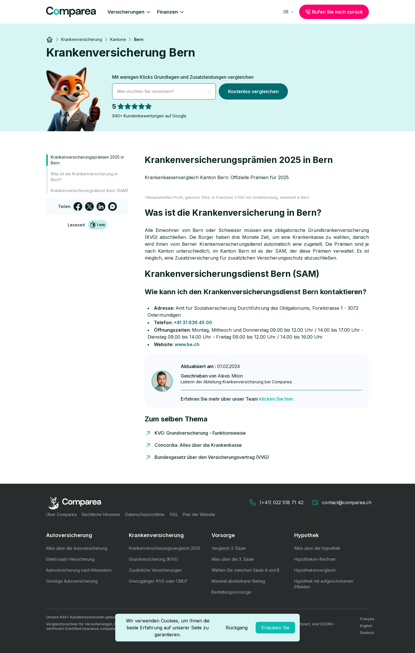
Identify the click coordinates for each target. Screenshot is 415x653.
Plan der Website (199, 514)
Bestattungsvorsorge (231, 592)
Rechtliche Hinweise (101, 514)
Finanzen (171, 12)
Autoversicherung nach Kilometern (79, 570)
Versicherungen (129, 12)
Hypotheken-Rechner (315, 559)
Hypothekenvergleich (315, 570)
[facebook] (77, 206)
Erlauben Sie (275, 628)
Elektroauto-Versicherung (70, 559)
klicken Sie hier (276, 399)
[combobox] (289, 12)
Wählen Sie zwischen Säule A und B (246, 570)
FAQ (174, 514)
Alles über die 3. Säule (233, 559)
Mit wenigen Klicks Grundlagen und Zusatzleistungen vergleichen (183, 77)
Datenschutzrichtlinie (145, 514)
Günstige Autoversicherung (72, 581)
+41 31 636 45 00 (193, 322)
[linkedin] (101, 206)
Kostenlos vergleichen (253, 91)
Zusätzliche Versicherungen (155, 570)
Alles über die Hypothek (317, 548)
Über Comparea (61, 514)
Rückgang (237, 628)
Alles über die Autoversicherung (76, 548)
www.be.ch (187, 344)
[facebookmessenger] (112, 206)
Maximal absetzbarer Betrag (238, 581)
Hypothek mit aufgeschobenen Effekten (323, 584)
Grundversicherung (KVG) (153, 559)
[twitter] (89, 206)
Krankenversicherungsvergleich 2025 (164, 548)
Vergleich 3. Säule (229, 548)
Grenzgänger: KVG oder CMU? (158, 581)
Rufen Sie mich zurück (334, 12)
